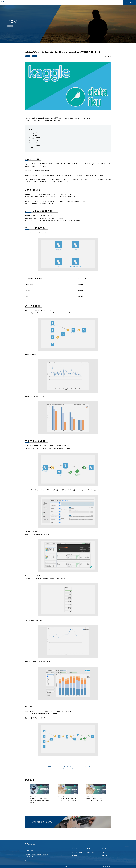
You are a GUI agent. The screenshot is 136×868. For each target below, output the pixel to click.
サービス (64, 2)
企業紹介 (55, 2)
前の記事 (50, 767)
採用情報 (118, 2)
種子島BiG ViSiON (86, 2)
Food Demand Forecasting (49, 120)
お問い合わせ (129, 2)
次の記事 (87, 767)
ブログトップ (68, 767)
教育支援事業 (99, 2)
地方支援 (74, 2)
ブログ (109, 2)
